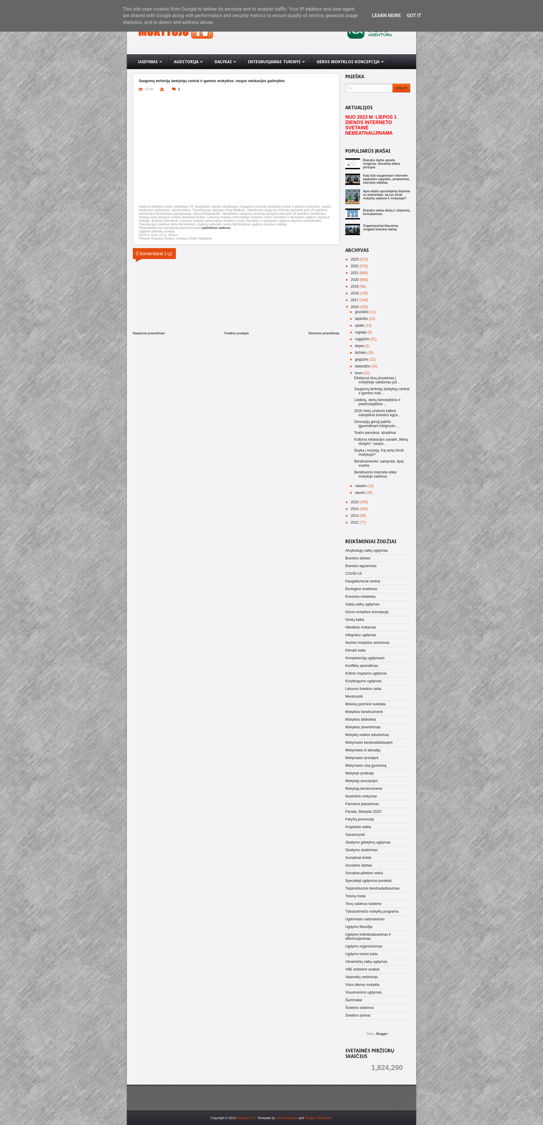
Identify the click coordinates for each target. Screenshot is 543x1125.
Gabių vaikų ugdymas (362, 604)
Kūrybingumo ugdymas (363, 681)
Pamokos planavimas (362, 804)
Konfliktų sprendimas (361, 666)
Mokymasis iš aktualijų (362, 750)
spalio (360, 325)
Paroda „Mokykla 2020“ (363, 812)
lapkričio (362, 319)
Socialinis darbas (358, 865)
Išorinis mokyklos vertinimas (367, 643)
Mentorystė (354, 696)
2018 (355, 293)
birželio (361, 353)
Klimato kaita (355, 650)
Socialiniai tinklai (358, 858)
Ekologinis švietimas (361, 589)
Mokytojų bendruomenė (363, 789)
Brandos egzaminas (361, 566)
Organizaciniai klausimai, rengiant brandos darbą (381, 227)
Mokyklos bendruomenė (364, 712)
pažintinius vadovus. (216, 227)
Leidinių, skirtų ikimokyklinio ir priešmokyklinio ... (377, 402)
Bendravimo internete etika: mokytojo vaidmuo (375, 474)
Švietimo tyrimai (357, 1015)
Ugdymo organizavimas (363, 946)
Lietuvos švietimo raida (363, 689)
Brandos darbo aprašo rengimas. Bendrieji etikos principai (381, 163)
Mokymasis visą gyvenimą (365, 765)
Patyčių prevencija (359, 819)
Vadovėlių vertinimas (361, 977)
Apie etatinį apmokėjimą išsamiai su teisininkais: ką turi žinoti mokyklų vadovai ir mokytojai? (386, 194)
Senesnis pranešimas (323, 333)
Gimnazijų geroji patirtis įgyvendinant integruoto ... (376, 424)
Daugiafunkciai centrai (362, 581)
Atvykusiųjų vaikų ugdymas (366, 550)
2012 (355, 522)
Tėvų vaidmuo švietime (363, 904)
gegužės (362, 359)
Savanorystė (355, 835)
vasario (361, 486)
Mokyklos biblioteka (360, 719)
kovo (359, 373)
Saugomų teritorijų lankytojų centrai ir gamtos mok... (381, 391)
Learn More (386, 15)
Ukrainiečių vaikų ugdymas (366, 962)
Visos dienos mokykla (362, 985)
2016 (355, 307)
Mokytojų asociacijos (361, 781)
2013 (355, 516)
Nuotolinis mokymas (361, 796)
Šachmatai (353, 1000)
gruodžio (362, 312)
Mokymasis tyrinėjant (361, 758)
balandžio (363, 366)
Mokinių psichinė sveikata (365, 704)
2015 (355, 502)
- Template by (276, 1118)
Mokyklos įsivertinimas (362, 727)
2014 (355, 509)
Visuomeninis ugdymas (363, 992)
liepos (360, 346)
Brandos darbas (357, 558)
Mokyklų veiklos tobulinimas (367, 735)
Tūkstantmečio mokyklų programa (371, 911)
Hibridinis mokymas (360, 627)
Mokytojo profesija (359, 773)
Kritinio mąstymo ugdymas (366, 673)
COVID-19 (353, 574)
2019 (355, 286)
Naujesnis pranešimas (149, 333)
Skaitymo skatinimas (361, 850)
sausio (360, 493)
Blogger (381, 1034)
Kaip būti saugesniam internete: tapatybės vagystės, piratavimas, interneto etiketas (386, 179)
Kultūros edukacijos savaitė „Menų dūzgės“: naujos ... (381, 441)
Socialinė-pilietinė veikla (364, 873)
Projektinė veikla (358, 827)
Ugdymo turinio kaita (361, 954)
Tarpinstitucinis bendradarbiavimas (372, 888)
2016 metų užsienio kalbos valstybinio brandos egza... (377, 413)
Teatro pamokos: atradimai (375, 433)
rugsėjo (361, 332)
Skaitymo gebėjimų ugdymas (367, 842)
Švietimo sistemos (359, 1008)
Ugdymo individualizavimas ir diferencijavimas (368, 936)
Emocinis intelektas (360, 597)
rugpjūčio (362, 339)
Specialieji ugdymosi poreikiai (368, 881)
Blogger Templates (318, 1118)
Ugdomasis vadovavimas (365, 919)
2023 (355, 259)
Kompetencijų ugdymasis (365, 658)
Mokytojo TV (246, 1118)
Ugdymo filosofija (358, 927)
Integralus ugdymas (360, 635)
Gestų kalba (354, 620)
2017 (355, 300)
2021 (355, 273)
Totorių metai (355, 896)
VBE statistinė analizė (362, 969)
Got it (414, 15)
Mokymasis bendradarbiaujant (368, 742)
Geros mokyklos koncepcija (366, 612)
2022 (355, 266)
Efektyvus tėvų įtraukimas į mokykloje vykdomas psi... (377, 380)
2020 (355, 280)
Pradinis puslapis (236, 333)
